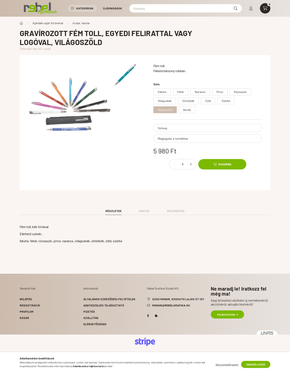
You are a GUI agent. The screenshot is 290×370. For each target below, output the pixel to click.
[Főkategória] (21, 23)
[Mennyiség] (182, 164)
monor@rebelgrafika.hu (171, 305)
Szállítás (90, 318)
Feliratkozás (227, 314)
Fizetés (89, 311)
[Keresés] (185, 8)
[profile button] (251, 8)
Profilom (26, 311)
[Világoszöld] (165, 109)
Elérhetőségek (95, 324)
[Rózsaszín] (240, 91)
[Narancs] (200, 91)
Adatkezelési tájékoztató (103, 305)
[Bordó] (187, 109)
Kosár (24, 318)
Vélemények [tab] (176, 211)
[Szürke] (226, 100)
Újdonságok (112, 8)
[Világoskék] (164, 100)
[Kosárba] (222, 164)
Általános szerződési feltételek (109, 299)
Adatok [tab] (144, 211)
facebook (148, 316)
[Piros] (220, 91)
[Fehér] (180, 91)
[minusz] (174, 164)
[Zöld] (208, 100)
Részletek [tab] (114, 211)
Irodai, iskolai (81, 23)
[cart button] (265, 8)
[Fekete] (162, 91)
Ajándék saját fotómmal (48, 23)
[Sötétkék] (188, 100)
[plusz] (191, 164)
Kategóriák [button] (82, 8)
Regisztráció (30, 305)
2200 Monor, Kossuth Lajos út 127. (178, 299)
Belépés (26, 299)
